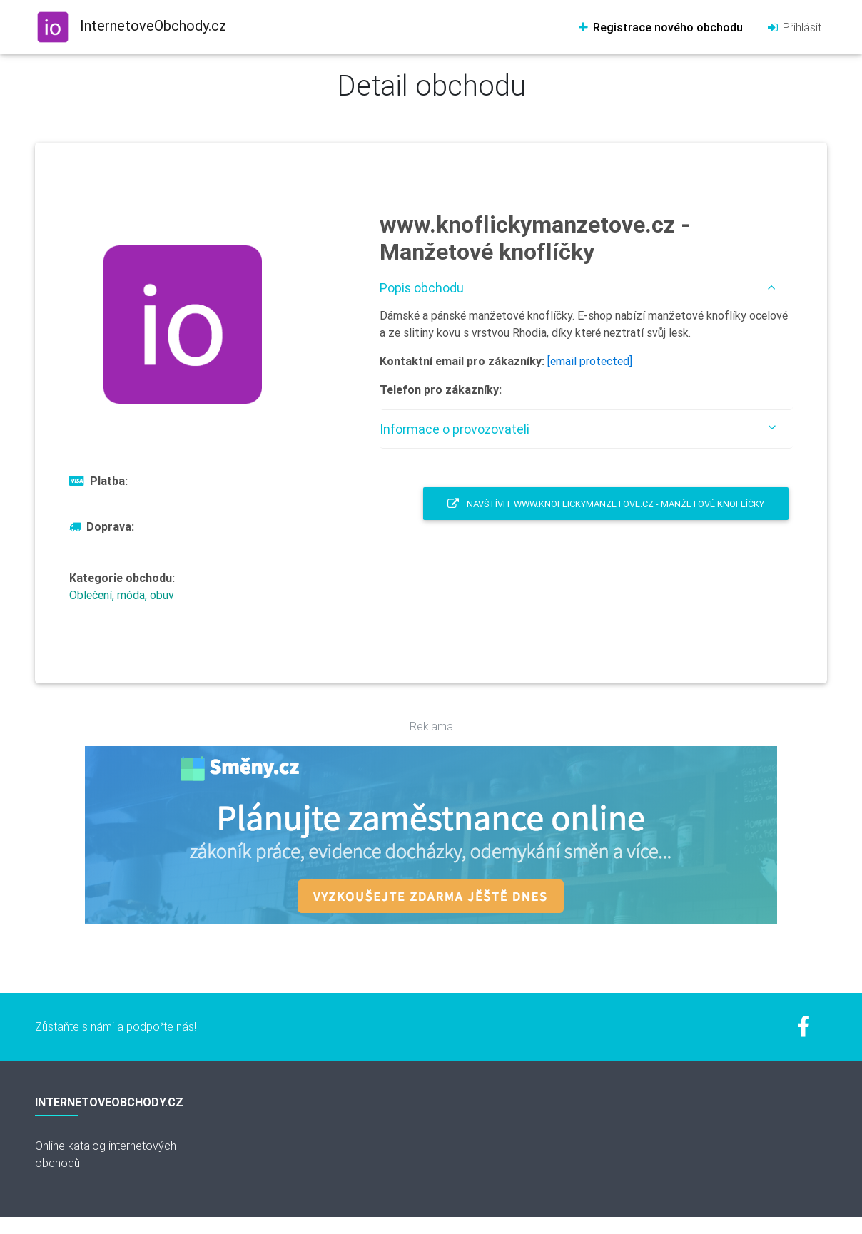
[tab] (586, 288)
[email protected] (589, 361)
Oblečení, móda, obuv (121, 595)
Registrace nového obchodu (660, 27)
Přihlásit (793, 27)
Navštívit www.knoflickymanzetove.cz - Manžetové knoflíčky (605, 504)
